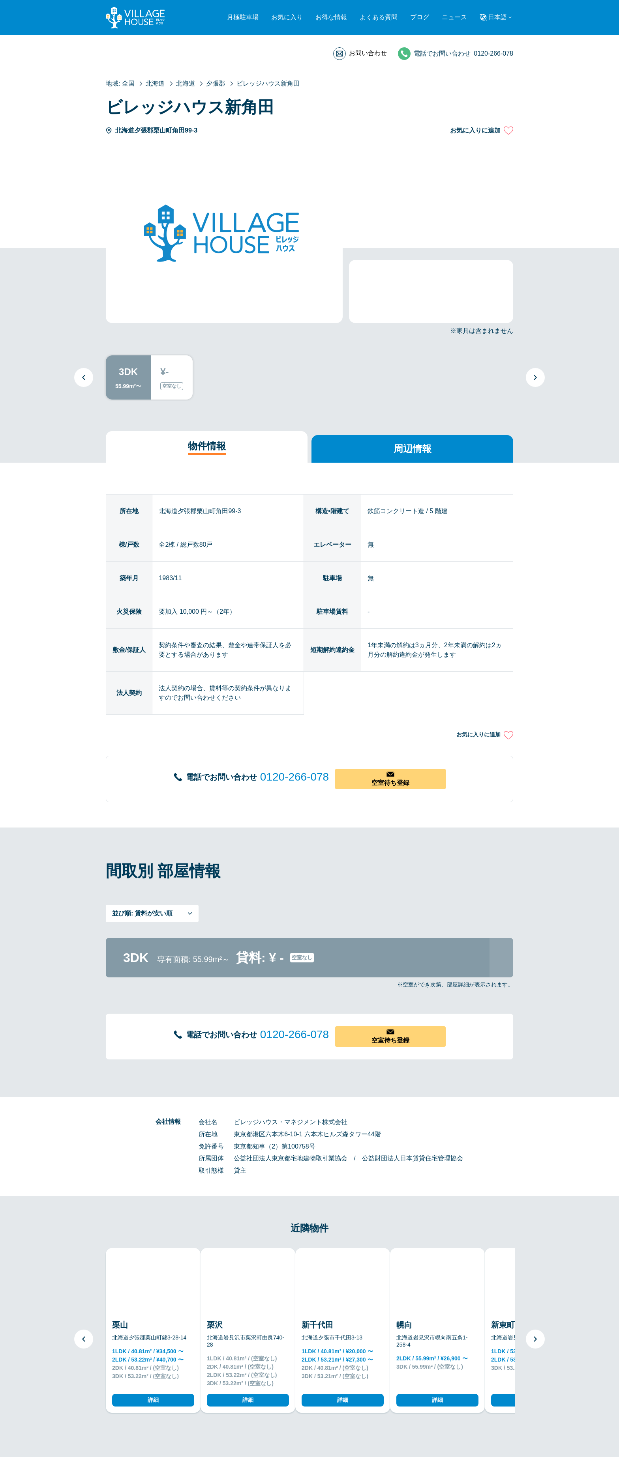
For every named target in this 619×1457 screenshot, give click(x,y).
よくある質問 (379, 17)
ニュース (454, 17)
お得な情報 (331, 17)
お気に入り (287, 17)
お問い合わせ (368, 53)
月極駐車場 (243, 17)
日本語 (497, 17)
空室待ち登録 (390, 782)
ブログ (419, 17)
